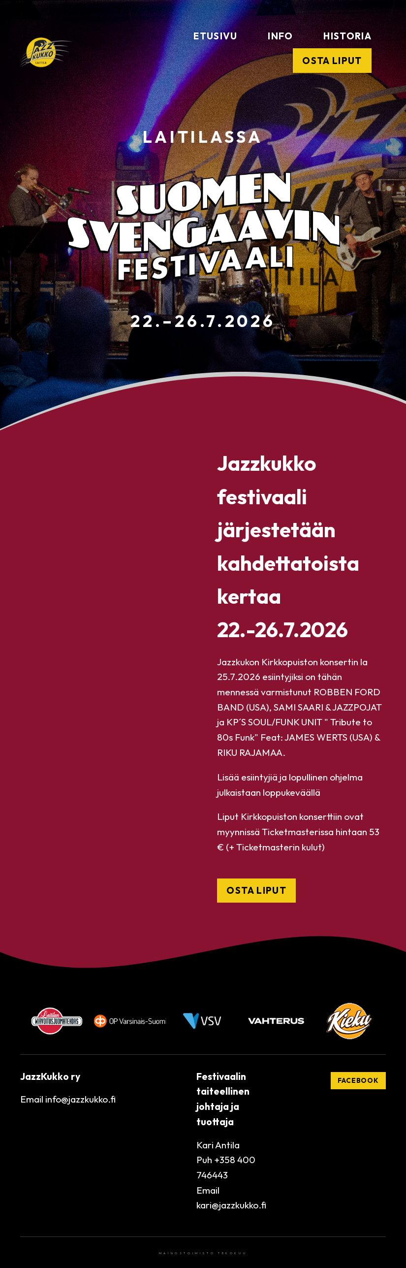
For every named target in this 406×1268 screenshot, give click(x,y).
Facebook (358, 1080)
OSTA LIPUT (256, 890)
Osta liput (332, 60)
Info (280, 36)
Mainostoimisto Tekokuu (203, 1253)
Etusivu (215, 36)
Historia (347, 36)
